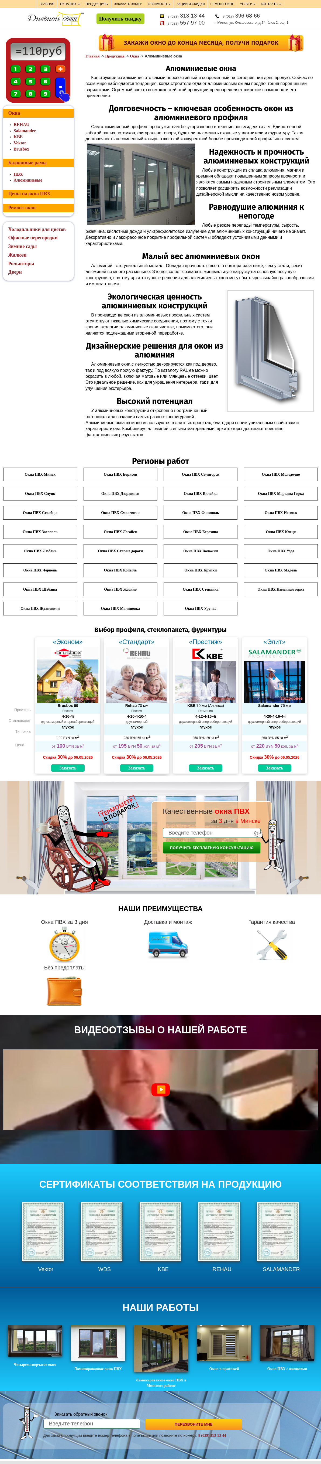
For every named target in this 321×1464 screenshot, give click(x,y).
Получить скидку (120, 19)
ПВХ (18, 174)
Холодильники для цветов (37, 229)
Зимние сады (22, 246)
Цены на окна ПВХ (29, 193)
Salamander (25, 130)
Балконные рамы (27, 162)
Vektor (20, 143)
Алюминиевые (28, 180)
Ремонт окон (22, 207)
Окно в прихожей (224, 1348)
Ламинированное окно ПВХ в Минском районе (161, 1356)
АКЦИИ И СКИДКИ (191, 4)
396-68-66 (241, 16)
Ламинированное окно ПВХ (98, 1348)
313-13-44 (186, 16)
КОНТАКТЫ (271, 4)
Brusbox (21, 149)
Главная (92, 56)
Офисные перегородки (33, 237)
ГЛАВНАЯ (47, 4)
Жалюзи (17, 255)
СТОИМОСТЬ (159, 4)
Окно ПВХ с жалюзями (287, 1348)
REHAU (21, 124)
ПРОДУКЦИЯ (97, 4)
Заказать (68, 768)
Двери (15, 272)
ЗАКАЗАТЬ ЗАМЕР (128, 4)
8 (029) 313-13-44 (212, 1436)
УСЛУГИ (247, 4)
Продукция (114, 56)
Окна (134, 56)
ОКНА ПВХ (70, 4)
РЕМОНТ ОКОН (222, 4)
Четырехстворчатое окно (35, 1346)
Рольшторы (21, 263)
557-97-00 (186, 23)
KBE (18, 136)
